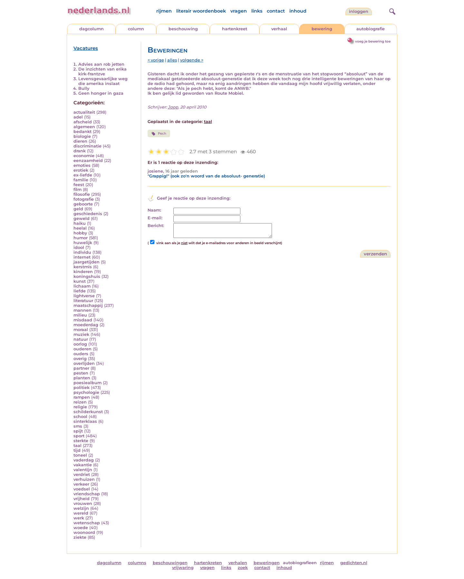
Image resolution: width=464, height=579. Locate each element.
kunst (79, 281)
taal (77, 445)
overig (80, 358)
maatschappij (88, 305)
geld (78, 208)
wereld (80, 513)
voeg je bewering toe (373, 41)
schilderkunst (88, 411)
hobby (80, 233)
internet (82, 257)
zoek (243, 567)
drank (79, 150)
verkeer (81, 484)
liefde (79, 291)
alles (172, 60)
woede (80, 527)
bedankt (82, 131)
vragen (238, 11)
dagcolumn (91, 28)
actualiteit (84, 112)
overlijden (84, 363)
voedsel (81, 489)
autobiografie (370, 28)
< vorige (156, 60)
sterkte (80, 440)
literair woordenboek (201, 11)
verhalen (237, 562)
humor (80, 237)
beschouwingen (170, 562)
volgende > (191, 60)
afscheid (82, 121)
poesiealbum (87, 382)
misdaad (82, 320)
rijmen (164, 11)
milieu (80, 315)
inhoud (297, 11)
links (256, 11)
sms (77, 426)
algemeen (84, 126)
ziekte (79, 537)
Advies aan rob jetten (101, 64)
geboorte (83, 204)
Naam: (154, 210)
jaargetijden (86, 262)
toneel (80, 455)
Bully (83, 88)
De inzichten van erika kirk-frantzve (102, 71)
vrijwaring (183, 567)
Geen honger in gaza (100, 93)
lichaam (82, 286)
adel (78, 117)
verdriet (81, 474)
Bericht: (156, 225)
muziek (81, 334)
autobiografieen (300, 562)
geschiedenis (87, 213)
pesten (80, 373)
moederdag (85, 324)
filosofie (81, 194)
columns (137, 562)
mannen (82, 310)
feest (78, 184)
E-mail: (155, 217)
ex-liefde (82, 175)
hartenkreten (208, 562)
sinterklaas (85, 421)
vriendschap (86, 493)
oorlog (80, 344)
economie (83, 155)
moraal (80, 329)
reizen (80, 402)
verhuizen (84, 479)
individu (82, 252)
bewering (322, 28)
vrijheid (81, 498)
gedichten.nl (353, 562)
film (77, 189)
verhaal (279, 28)
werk (78, 518)
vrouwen (82, 503)
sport (78, 435)
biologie (82, 136)
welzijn (81, 508)
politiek (81, 387)
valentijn (82, 469)
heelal (80, 228)
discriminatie (87, 146)
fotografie (83, 199)
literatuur (83, 300)
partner (81, 368)
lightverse (84, 295)
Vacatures (85, 48)
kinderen (83, 271)
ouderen (82, 348)
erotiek (80, 170)
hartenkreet (234, 28)
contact (276, 11)
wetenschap (86, 522)
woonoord (84, 532)
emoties (82, 165)
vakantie (82, 464)
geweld (81, 218)
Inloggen (358, 11)
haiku (79, 223)
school (80, 416)
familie (80, 179)
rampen (81, 397)
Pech (158, 133)
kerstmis (82, 266)
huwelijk (82, 242)
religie (80, 406)
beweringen (267, 562)
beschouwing (183, 28)
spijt (78, 431)
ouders (80, 353)
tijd (77, 450)
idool (78, 247)
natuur (80, 339)
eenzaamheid (88, 160)
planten (81, 377)
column (136, 28)
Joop (173, 107)
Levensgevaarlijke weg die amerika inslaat (103, 81)
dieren (80, 141)
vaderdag (83, 460)
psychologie (86, 392)
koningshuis (86, 276)
